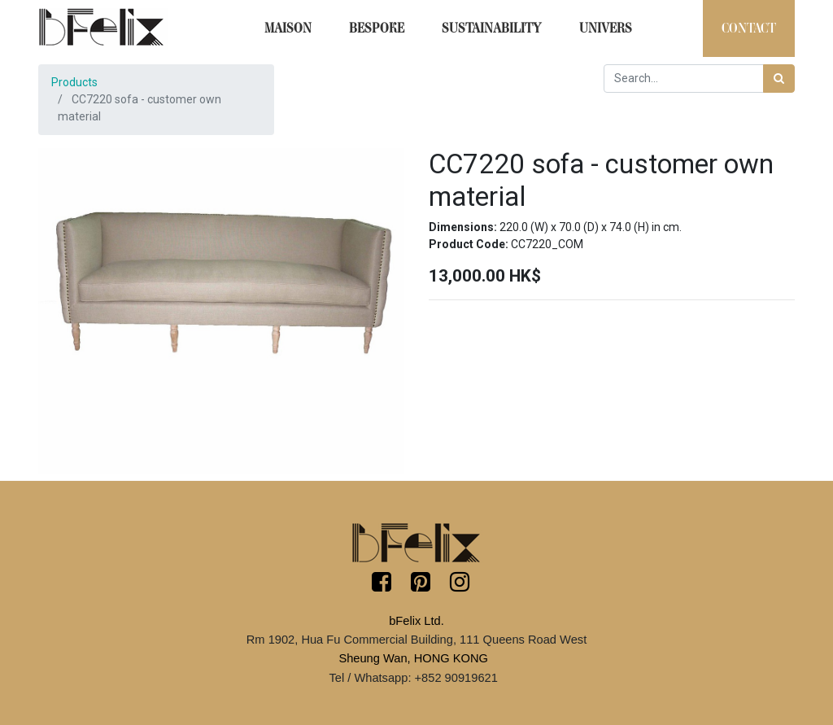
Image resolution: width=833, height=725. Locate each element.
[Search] (779, 78)
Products (74, 82)
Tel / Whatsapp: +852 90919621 (413, 677)
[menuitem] (288, 28)
